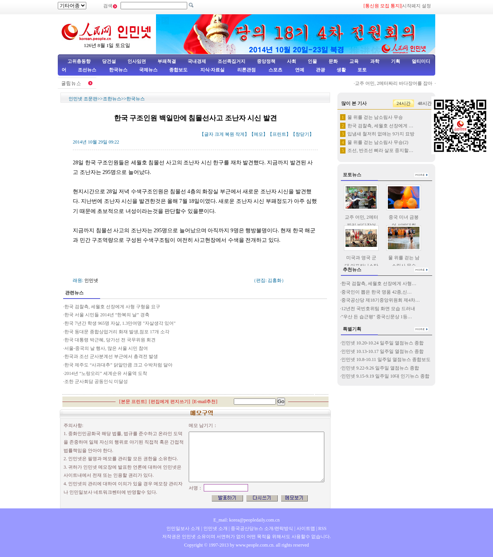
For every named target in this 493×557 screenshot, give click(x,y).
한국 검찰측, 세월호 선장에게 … (380, 125)
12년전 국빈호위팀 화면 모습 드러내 (378, 308)
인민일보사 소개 (183, 528)
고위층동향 (79, 61)
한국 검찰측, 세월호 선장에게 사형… (378, 283)
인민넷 (91, 280)
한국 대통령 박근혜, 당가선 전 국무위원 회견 (110, 340)
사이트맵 (306, 528)
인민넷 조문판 (83, 98)
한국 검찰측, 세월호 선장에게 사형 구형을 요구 (112, 306)
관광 (320, 70)
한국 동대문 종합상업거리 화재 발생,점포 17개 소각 (116, 331)
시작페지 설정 (416, 5)
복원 (229, 134)
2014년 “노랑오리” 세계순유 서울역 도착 (105, 373)
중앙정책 (266, 61)
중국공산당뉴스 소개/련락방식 (262, 528)
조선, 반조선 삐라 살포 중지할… (380, 150)
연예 (299, 70)
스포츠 (274, 70)
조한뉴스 (112, 98)
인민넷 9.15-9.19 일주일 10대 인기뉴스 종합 (385, 376)
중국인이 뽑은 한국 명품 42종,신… (376, 292)
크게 (219, 134)
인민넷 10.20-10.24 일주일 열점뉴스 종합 (382, 343)
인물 (312, 61)
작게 (240, 134)
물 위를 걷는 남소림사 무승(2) (377, 142)
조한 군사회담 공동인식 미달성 (96, 381)
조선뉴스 (87, 70)
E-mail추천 (205, 401)
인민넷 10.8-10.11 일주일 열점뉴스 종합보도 (386, 359)
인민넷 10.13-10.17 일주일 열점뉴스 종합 (382, 351)
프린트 (279, 134)
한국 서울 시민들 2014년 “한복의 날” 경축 (106, 314)
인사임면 (136, 61)
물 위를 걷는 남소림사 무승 (375, 117)
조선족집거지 (231, 61)
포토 (362, 70)
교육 (354, 61)
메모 (258, 134)
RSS (322, 528)
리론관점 (246, 70)
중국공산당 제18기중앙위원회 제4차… (380, 300)
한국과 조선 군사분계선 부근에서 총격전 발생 (111, 356)
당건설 (109, 61)
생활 (341, 70)
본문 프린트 (133, 401)
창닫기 (302, 134)
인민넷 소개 (215, 528)
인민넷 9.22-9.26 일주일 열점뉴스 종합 (380, 368)
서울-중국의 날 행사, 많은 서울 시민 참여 (106, 348)
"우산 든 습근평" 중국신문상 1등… (376, 316)
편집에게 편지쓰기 (170, 401)
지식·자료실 (213, 70)
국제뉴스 (148, 70)
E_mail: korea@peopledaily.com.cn (246, 520)
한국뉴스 (118, 70)
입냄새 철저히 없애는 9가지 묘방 (380, 134)
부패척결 (167, 61)
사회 (291, 61)
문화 (333, 61)
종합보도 (178, 70)
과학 (374, 61)
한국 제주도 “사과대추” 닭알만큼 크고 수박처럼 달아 (118, 365)
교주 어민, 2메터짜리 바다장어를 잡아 (395, 83)
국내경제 (197, 61)
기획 (395, 61)
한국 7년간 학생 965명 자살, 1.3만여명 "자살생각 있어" (120, 323)
